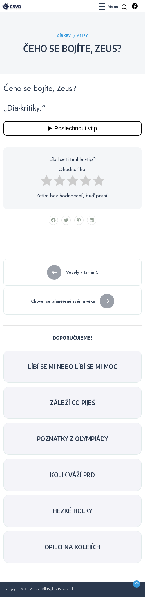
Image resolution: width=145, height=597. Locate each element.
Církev (64, 35)
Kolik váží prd (72, 475)
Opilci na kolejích (73, 547)
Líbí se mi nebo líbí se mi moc (72, 366)
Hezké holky (73, 511)
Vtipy (82, 35)
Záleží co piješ (72, 402)
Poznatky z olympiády (72, 439)
